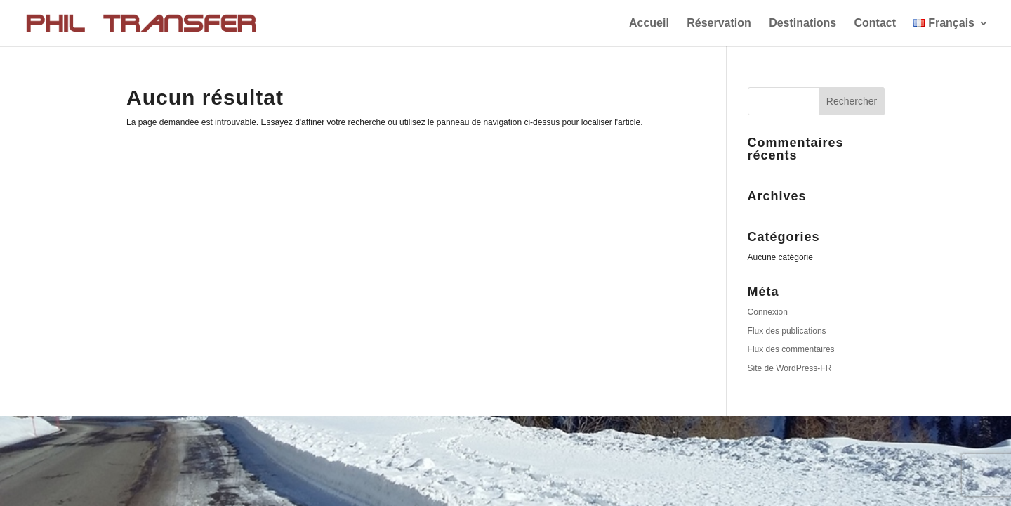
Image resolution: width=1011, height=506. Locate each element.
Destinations (802, 23)
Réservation (719, 23)
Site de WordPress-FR (790, 368)
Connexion (768, 312)
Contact (875, 23)
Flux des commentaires (791, 349)
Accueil (649, 23)
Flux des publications (787, 331)
